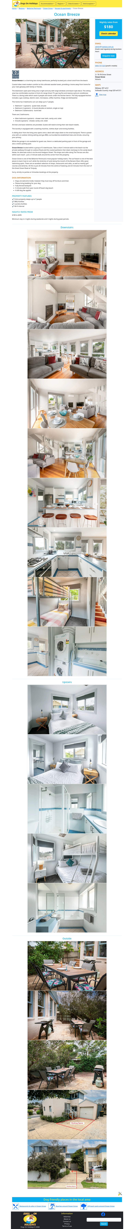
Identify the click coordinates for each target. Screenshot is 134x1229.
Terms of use (67, 1226)
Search (103, 1224)
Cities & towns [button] (73, 4)
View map (100, 95)
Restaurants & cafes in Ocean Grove (29, 1206)
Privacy (67, 1224)
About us (67, 1219)
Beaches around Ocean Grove (63, 1206)
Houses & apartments (63, 8)
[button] (108, 33)
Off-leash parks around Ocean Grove (97, 1206)
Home (14, 8)
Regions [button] (61, 4)
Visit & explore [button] (88, 4)
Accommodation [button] (47, 4)
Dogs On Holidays (25, 3)
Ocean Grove (48, 8)
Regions (22, 8)
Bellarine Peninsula (34, 8)
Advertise (67, 1217)
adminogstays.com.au (104, 47)
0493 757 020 (100, 66)
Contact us (67, 1221)
